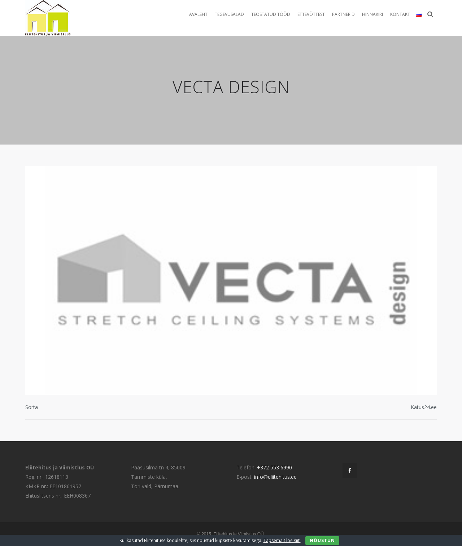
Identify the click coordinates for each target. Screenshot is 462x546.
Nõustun (322, 540)
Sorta (31, 407)
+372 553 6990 (274, 467)
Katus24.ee (424, 407)
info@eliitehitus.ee (275, 476)
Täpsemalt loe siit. (282, 540)
